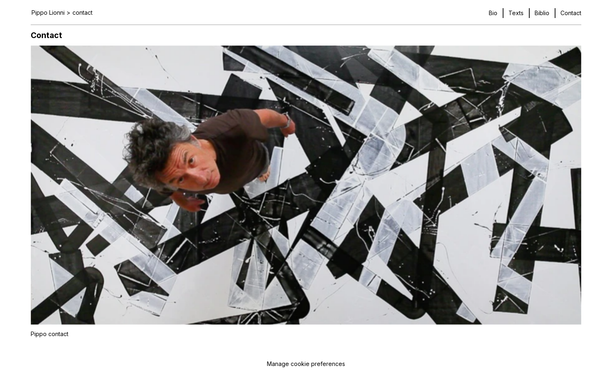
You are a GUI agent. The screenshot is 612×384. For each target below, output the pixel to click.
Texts (516, 12)
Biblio (542, 12)
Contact (570, 12)
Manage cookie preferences (306, 363)
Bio (493, 12)
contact (82, 12)
